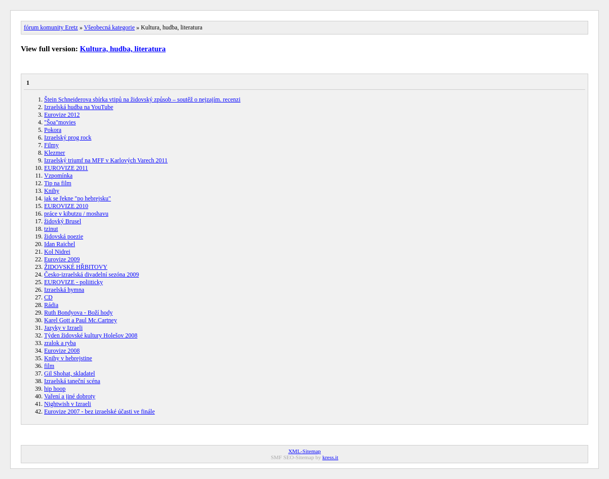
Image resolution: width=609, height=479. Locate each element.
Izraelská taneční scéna (72, 381)
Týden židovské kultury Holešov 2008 (90, 335)
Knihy (51, 190)
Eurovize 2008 (62, 350)
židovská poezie (63, 236)
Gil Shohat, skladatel (69, 373)
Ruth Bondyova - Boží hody (78, 312)
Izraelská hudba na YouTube (78, 107)
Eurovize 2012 (62, 114)
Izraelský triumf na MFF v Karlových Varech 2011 (106, 160)
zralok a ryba (60, 343)
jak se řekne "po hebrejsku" (77, 198)
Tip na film (57, 183)
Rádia (51, 305)
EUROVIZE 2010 (66, 206)
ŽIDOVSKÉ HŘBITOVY (76, 266)
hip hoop (54, 388)
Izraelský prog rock (67, 137)
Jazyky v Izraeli (63, 327)
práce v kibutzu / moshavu (76, 213)
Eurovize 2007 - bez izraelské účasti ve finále (99, 411)
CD (48, 297)
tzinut (51, 228)
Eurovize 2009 (62, 259)
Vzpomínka (58, 175)
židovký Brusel (62, 221)
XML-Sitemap (304, 451)
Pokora (52, 129)
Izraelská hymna (64, 289)
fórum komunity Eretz (51, 27)
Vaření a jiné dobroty (69, 396)
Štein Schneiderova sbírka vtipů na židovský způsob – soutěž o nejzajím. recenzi (142, 99)
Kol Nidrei (57, 251)
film (49, 365)
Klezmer (54, 152)
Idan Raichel (59, 244)
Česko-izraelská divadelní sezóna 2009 (91, 274)
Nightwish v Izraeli (67, 403)
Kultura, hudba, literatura (123, 49)
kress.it (330, 457)
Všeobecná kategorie (109, 27)
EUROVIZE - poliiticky (73, 282)
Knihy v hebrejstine (68, 358)
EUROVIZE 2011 (66, 168)
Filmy (51, 145)
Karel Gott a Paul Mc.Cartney (80, 320)
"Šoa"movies (60, 122)
